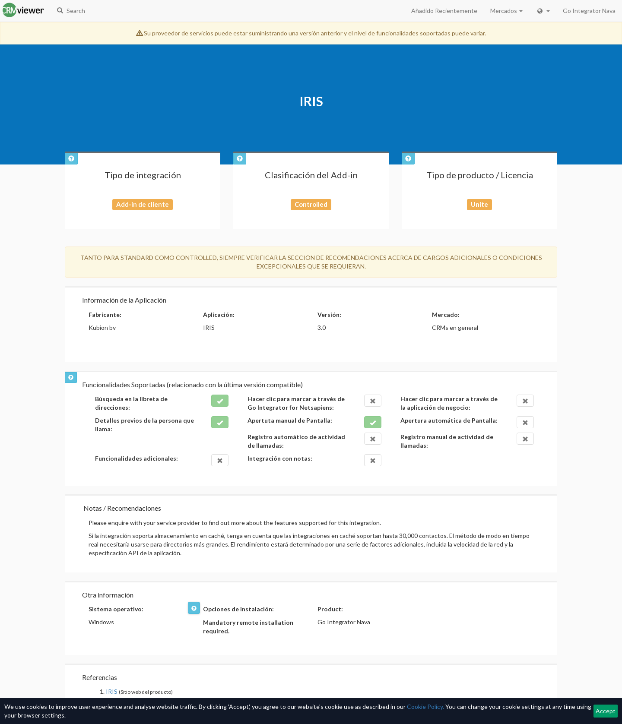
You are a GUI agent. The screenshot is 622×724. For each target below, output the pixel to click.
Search (71, 10)
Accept (606, 711)
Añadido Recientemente (444, 10)
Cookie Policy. (425, 706)
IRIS (111, 691)
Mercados (506, 10)
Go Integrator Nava (589, 10)
